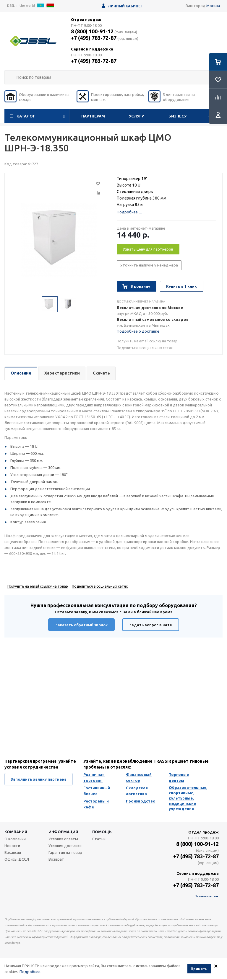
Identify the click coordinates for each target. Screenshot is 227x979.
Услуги (137, 116)
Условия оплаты (63, 839)
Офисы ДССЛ (16, 859)
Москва (213, 6)
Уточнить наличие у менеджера (149, 265)
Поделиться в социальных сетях (145, 348)
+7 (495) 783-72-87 (93, 38)
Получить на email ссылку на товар (147, 341)
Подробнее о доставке (138, 331)
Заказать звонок (207, 896)
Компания (15, 832)
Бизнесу (177, 116)
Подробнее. (30, 972)
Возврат (56, 859)
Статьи (99, 839)
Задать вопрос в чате (150, 625)
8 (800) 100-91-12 (92, 31)
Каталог (26, 116)
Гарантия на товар (65, 852)
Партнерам (93, 116)
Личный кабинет (125, 6)
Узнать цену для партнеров (148, 249)
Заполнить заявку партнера (39, 779)
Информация (63, 832)
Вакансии (12, 852)
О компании (15, 839)
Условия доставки (65, 846)
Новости (12, 846)
